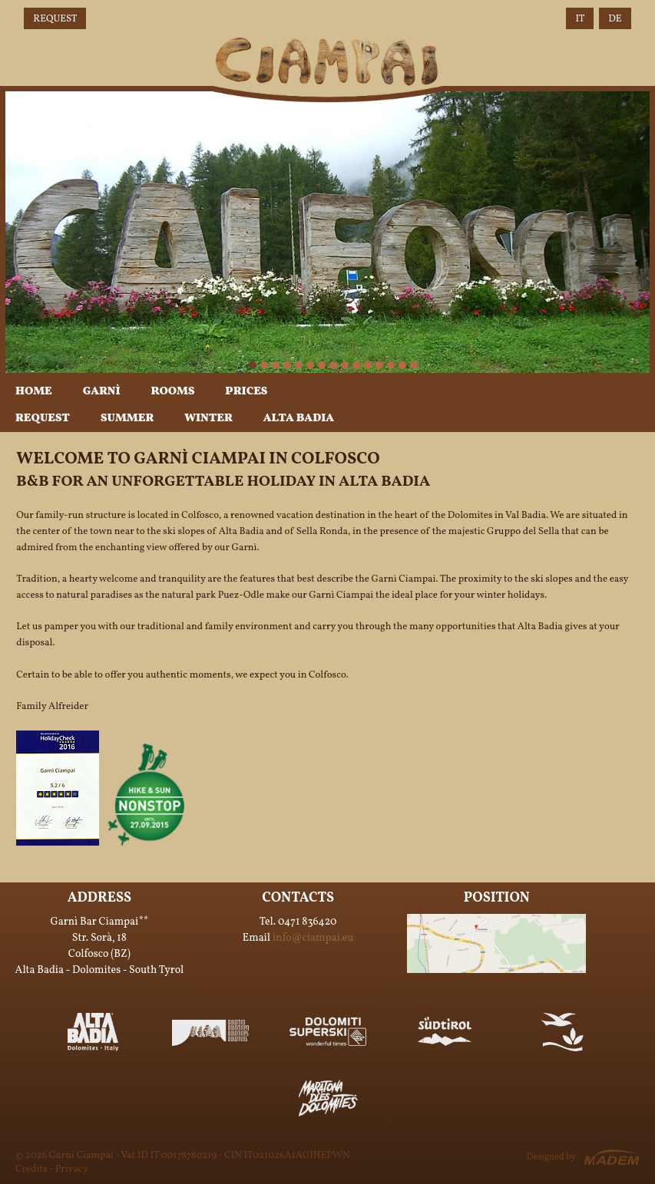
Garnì (102, 392)
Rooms (173, 392)
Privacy (71, 1169)
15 (414, 365)
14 (402, 365)
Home (33, 392)
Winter (208, 419)
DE (614, 19)
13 (391, 365)
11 (368, 365)
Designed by (551, 1157)
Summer (127, 419)
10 (356, 365)
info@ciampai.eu (313, 938)
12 (379, 365)
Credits (31, 1169)
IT (579, 19)
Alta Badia (298, 419)
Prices (246, 392)
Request (55, 19)
